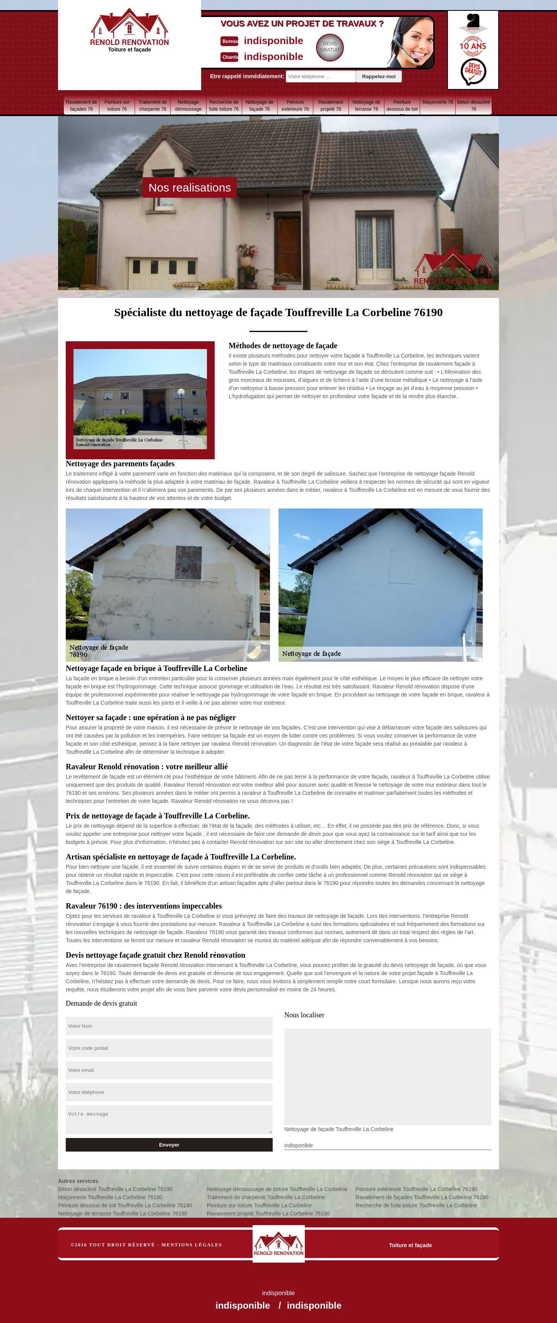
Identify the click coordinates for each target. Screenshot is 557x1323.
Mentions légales (192, 1245)
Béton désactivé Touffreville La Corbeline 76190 (115, 1189)
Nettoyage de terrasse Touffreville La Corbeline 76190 (122, 1213)
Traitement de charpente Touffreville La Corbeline (266, 1197)
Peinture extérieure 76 (295, 105)
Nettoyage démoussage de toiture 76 (188, 107)
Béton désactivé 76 (473, 105)
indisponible (255, 40)
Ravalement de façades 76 (81, 105)
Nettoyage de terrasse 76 (366, 105)
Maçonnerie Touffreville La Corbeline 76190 (110, 1197)
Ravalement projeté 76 (330, 105)
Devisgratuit (314, 47)
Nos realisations (190, 187)
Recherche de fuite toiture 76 (224, 105)
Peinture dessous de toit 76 (402, 107)
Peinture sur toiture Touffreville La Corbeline (259, 1205)
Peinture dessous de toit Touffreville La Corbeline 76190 (125, 1205)
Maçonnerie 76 (437, 102)
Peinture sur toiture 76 (117, 105)
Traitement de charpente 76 (152, 105)
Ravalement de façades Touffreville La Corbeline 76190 (422, 1197)
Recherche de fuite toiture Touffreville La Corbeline (416, 1205)
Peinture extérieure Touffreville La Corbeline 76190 (416, 1189)
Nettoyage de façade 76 (259, 105)
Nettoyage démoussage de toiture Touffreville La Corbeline (277, 1189)
